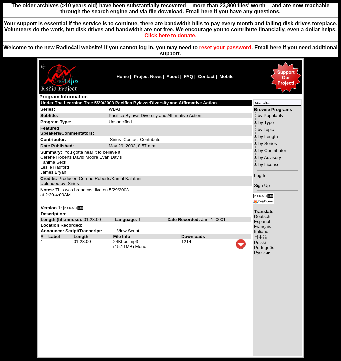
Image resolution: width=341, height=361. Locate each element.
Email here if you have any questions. (232, 11)
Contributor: (53, 139)
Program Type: (55, 121)
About (172, 76)
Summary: (51, 152)
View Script (128, 230)
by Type (266, 122)
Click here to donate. (170, 35)
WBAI (114, 109)
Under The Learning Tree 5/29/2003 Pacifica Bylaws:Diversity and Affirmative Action (129, 102)
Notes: (47, 189)
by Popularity (270, 115)
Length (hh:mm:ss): (62, 219)
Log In (260, 175)
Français (262, 226)
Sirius (115, 139)
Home (122, 76)
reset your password (225, 47)
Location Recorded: (61, 225)
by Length (268, 136)
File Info (121, 236)
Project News (148, 76)
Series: (47, 109)
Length (81, 236)
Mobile (226, 76)
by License (269, 164)
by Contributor (272, 150)
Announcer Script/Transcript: (71, 230)
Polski (260, 242)
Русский (262, 252)
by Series (267, 143)
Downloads (193, 236)
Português (264, 247)
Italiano (261, 231)
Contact (206, 76)
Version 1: (51, 207)
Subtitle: (49, 115)
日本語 (260, 236)
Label (54, 236)
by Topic (266, 129)
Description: (54, 213)
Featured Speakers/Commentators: (67, 131)
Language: (126, 219)
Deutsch (262, 216)
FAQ (188, 76)
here (275, 47)
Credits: (49, 178)
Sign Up (262, 185)
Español (262, 221)
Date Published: (57, 145)
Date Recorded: (184, 219)
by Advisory (269, 157)
